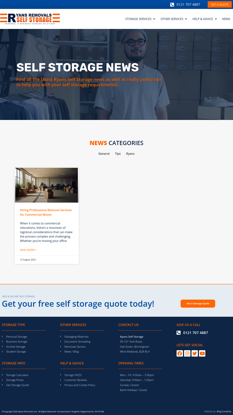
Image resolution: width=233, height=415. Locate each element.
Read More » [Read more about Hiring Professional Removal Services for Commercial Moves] (28, 250)
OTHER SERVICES (174, 19)
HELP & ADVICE (204, 19)
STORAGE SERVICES (140, 19)
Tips (118, 154)
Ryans (130, 154)
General (104, 154)
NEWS (226, 19)
